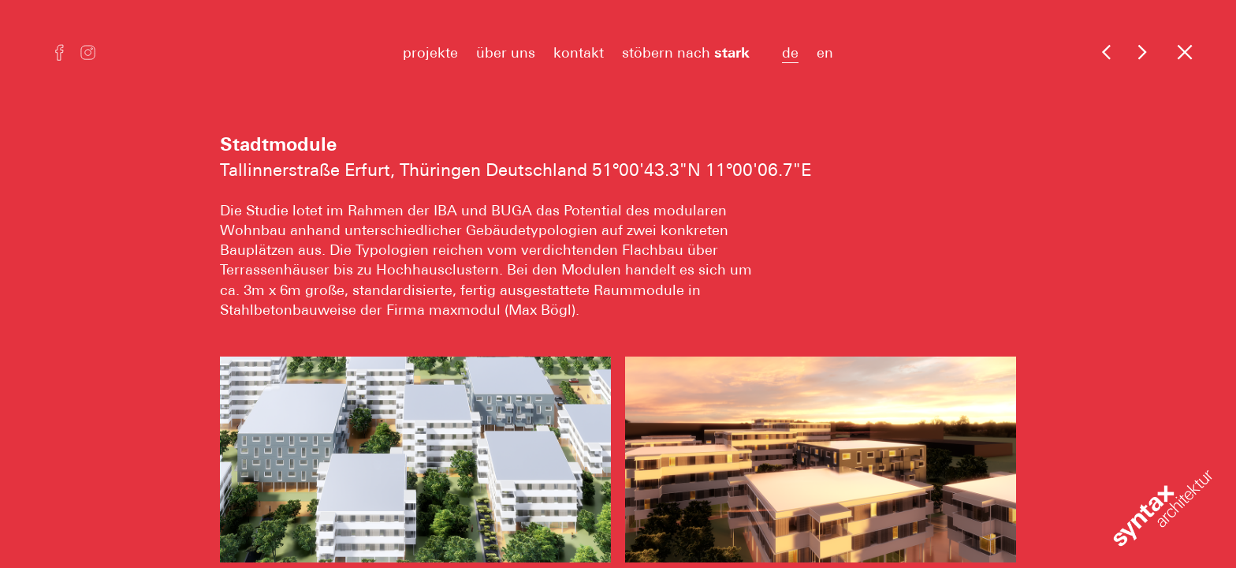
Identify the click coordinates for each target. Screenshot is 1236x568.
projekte (430, 52)
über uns (505, 52)
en (825, 52)
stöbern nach (693, 52)
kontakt (578, 52)
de (790, 52)
